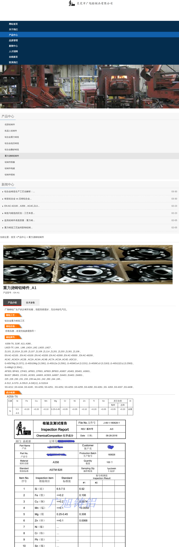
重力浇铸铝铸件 (36, 237)
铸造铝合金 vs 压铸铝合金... (18, 198)
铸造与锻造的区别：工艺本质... (19, 213)
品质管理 (13, 40)
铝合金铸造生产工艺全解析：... (19, 191)
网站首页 (13, 24)
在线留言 (13, 57)
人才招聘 (13, 51)
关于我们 (13, 29)
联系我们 (13, 62)
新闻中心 (13, 46)
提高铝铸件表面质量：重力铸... (19, 220)
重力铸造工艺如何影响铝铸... (18, 227)
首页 (13, 237)
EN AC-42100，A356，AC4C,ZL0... (21, 206)
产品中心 (13, 35)
